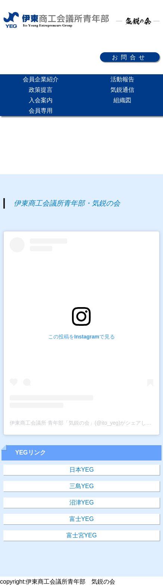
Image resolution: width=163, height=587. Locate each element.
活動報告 (122, 79)
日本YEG (81, 469)
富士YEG (81, 519)
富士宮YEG (81, 535)
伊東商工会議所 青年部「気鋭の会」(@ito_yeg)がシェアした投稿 (86, 423)
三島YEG (81, 486)
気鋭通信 (122, 90)
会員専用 (41, 110)
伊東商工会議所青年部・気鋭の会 (67, 203)
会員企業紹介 (41, 79)
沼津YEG (81, 502)
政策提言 (41, 90)
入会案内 (41, 100)
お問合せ (130, 57)
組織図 (122, 100)
